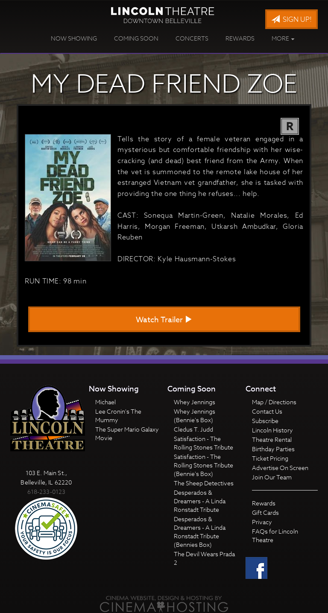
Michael (105, 402)
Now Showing (74, 38)
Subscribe (265, 421)
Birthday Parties (273, 449)
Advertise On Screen (280, 468)
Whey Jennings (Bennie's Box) (194, 415)
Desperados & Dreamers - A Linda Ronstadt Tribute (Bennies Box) (200, 532)
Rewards (240, 38)
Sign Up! (291, 20)
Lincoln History (272, 430)
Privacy (262, 522)
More (283, 38)
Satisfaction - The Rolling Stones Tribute (203, 443)
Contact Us (267, 411)
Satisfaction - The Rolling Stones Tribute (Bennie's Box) (203, 465)
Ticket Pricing (270, 458)
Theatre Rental (272, 439)
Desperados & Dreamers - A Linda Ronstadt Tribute (200, 501)
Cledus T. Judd (193, 429)
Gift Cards (265, 512)
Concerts (192, 38)
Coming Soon (136, 38)
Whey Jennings (194, 402)
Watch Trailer (164, 320)
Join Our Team (272, 477)
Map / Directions (274, 402)
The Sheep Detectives (204, 483)
